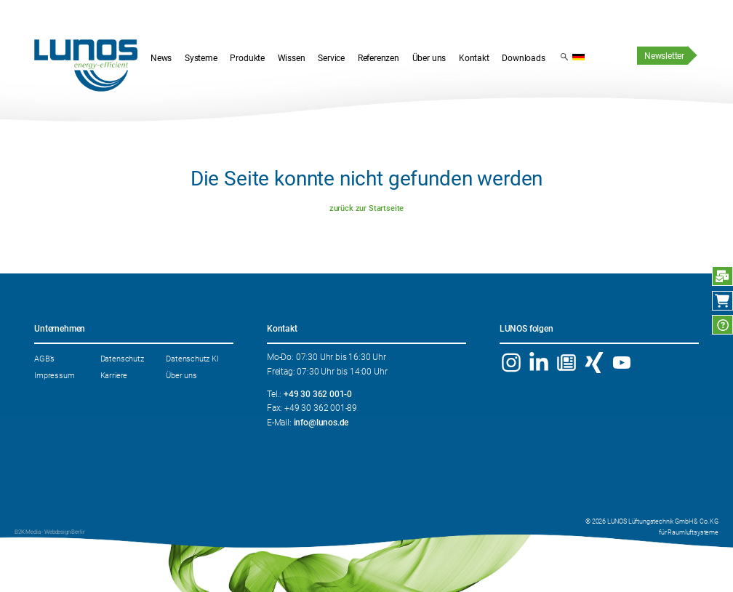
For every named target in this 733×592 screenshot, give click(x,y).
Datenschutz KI (192, 358)
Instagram (512, 363)
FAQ (722, 325)
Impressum (54, 375)
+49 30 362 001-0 (318, 394)
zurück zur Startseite (366, 208)
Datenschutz (122, 358)
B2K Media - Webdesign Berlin (50, 532)
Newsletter (664, 56)
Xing (594, 363)
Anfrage (722, 276)
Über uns (181, 375)
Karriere (114, 375)
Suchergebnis (564, 56)
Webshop (722, 301)
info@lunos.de (321, 422)
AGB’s (44, 358)
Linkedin (539, 363)
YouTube (621, 363)
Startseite (85, 65)
